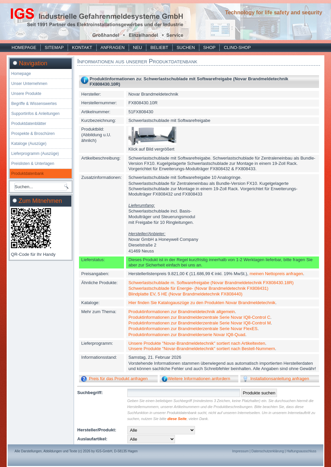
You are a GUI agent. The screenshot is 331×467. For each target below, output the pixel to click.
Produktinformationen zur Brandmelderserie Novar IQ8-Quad (186, 334)
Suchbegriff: (90, 392)
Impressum (240, 451)
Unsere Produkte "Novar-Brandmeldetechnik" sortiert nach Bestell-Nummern (201, 348)
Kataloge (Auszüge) (28, 143)
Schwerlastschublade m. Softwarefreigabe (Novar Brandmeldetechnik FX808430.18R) (211, 282)
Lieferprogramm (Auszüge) (35, 153)
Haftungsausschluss (302, 451)
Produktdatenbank (27, 173)
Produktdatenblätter (28, 123)
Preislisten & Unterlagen (32, 163)
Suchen (186, 47)
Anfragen (113, 47)
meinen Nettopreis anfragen (276, 273)
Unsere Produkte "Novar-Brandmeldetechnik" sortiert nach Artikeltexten (196, 343)
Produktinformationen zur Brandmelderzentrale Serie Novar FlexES (192, 328)
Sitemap (54, 47)
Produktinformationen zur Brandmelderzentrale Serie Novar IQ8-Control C (199, 317)
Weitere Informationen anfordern (199, 378)
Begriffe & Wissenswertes (34, 103)
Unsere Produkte (26, 93)
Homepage (24, 47)
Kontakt (82, 47)
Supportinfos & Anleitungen (35, 113)
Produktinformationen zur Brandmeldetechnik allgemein (181, 311)
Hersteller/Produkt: (96, 429)
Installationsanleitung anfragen (279, 378)
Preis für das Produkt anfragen (118, 378)
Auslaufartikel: (92, 438)
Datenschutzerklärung (267, 451)
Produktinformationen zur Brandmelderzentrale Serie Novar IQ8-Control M (199, 322)
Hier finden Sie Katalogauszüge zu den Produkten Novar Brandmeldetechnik (201, 302)
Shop (209, 47)
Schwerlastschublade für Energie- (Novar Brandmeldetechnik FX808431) (198, 288)
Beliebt (159, 47)
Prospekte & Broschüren (33, 133)
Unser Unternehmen (29, 83)
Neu (137, 47)
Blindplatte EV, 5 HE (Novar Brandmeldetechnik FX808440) (185, 293)
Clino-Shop (237, 47)
